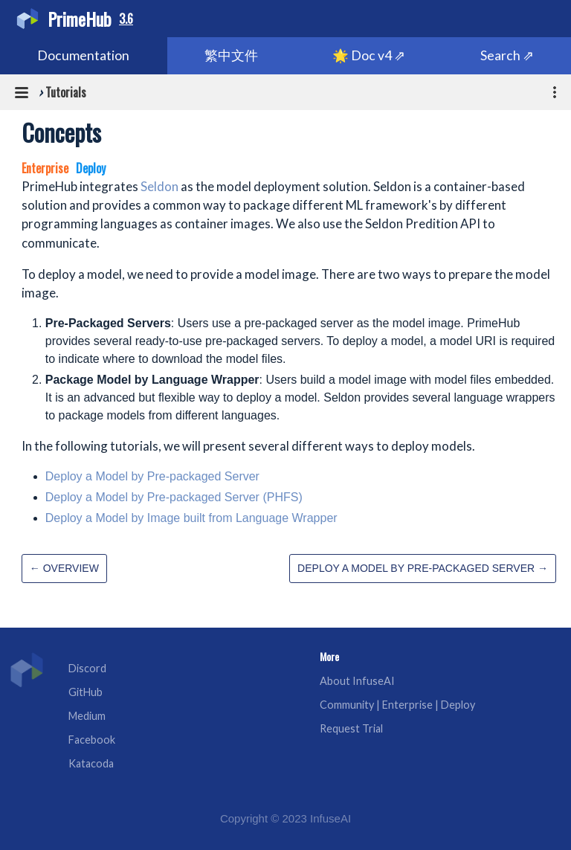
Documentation (83, 55)
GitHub (85, 692)
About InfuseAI (357, 680)
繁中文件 (231, 55)
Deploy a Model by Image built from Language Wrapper (191, 518)
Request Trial (351, 728)
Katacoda (91, 763)
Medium (87, 715)
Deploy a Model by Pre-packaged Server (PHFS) (174, 497)
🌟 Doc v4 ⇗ (368, 55)
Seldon (159, 186)
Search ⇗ (507, 55)
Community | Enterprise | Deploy (397, 704)
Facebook (91, 739)
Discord (87, 668)
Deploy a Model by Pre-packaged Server (152, 476)
